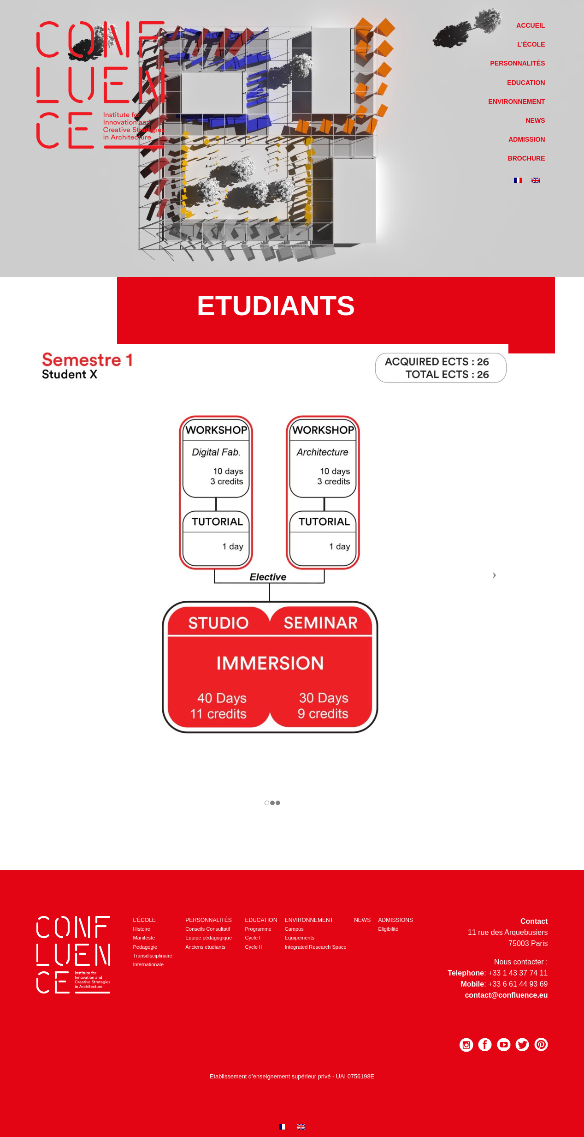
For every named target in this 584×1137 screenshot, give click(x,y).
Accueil (530, 25)
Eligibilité (388, 929)
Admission (526, 139)
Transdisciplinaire (152, 955)
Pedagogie (145, 947)
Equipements (299, 937)
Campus (294, 929)
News (535, 120)
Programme (258, 929)
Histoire (141, 929)
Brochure (526, 158)
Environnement (517, 101)
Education (526, 82)
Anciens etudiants (205, 947)
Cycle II (253, 947)
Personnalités (517, 63)
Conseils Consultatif (207, 929)
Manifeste (144, 937)
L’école (531, 44)
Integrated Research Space (316, 947)
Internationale (148, 964)
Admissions (395, 920)
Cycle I (253, 937)
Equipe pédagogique (208, 937)
